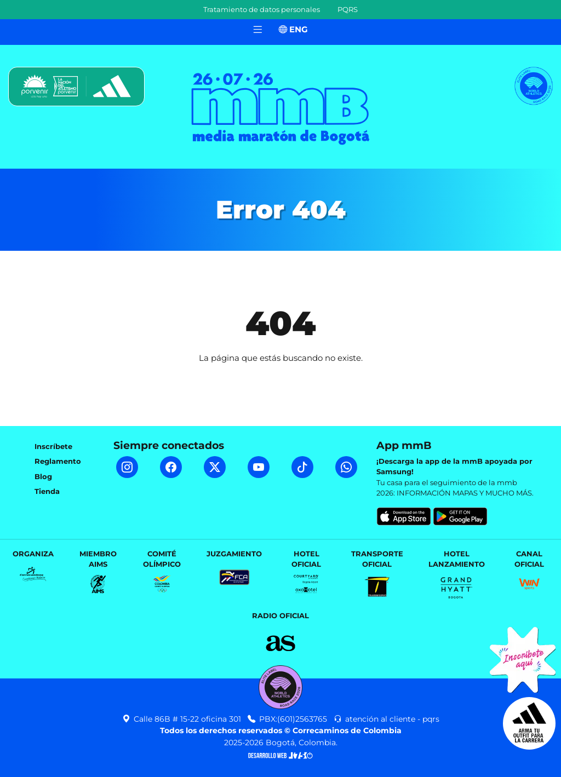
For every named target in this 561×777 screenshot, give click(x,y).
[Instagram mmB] (127, 467)
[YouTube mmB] (259, 467)
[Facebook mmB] (171, 467)
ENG (293, 29)
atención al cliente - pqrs (386, 719)
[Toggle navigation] (257, 29)
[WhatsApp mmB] (346, 467)
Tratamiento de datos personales (261, 9)
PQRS (347, 9)
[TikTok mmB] (302, 467)
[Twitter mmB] (215, 467)
